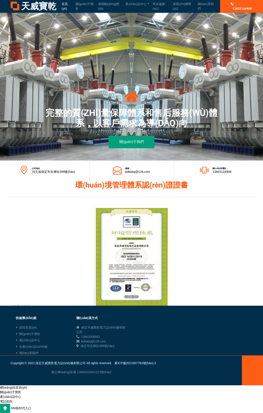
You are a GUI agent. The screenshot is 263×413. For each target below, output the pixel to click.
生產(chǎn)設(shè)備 (31, 346)
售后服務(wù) (159, 6)
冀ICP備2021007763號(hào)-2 (135, 363)
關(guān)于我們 (131, 142)
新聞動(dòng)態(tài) (108, 6)
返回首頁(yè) (26, 327)
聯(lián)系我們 (206, 6)
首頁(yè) (65, 6)
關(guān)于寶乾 (84, 6)
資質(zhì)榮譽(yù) (182, 6)
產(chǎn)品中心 (136, 4)
